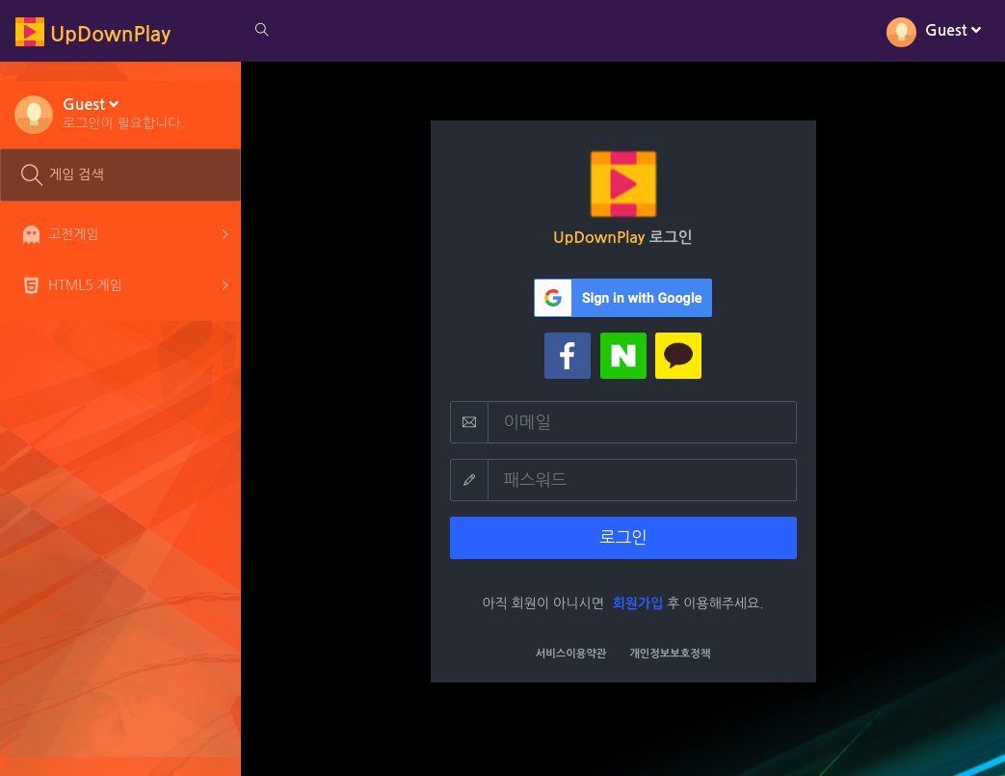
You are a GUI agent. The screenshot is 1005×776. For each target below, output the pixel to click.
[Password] (642, 480)
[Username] (642, 422)
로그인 (623, 538)
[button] (124, 112)
